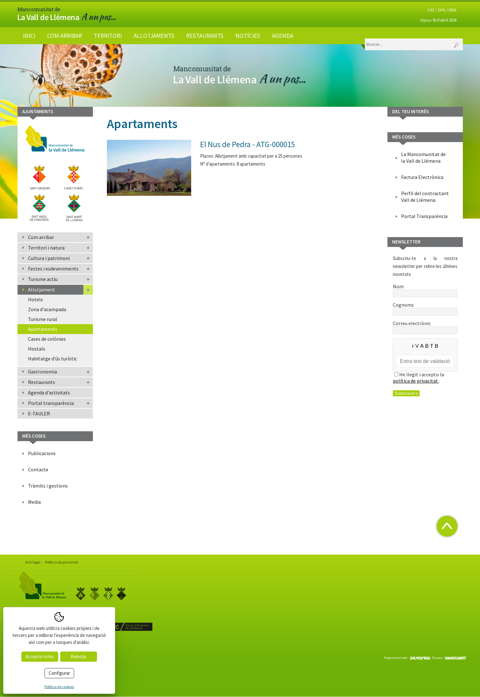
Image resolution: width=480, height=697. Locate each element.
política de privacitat (416, 381)
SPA (441, 10)
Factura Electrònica (422, 177)
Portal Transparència (424, 216)
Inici (29, 35)
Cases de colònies (47, 339)
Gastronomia (42, 371)
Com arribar (64, 35)
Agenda (282, 35)
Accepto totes (39, 656)
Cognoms (425, 308)
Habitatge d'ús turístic (52, 358)
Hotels (35, 299)
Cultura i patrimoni (49, 258)
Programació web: (407, 658)
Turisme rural (42, 319)
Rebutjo (79, 656)
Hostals (36, 348)
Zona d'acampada (47, 309)
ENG (452, 10)
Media (34, 502)
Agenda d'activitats (49, 392)
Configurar (59, 673)
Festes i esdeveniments (53, 268)
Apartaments (42, 329)
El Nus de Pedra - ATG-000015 (247, 144)
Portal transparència (51, 403)
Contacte (38, 469)
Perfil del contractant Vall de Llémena (425, 196)
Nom (425, 289)
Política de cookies (59, 686)
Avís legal (32, 562)
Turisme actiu (43, 279)
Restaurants (205, 35)
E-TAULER (39, 413)
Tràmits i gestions (48, 485)
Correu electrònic (425, 326)
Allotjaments (154, 35)
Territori (108, 35)
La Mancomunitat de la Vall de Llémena (423, 157)
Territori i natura (46, 247)
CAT (431, 10)
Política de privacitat (61, 562)
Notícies (247, 35)
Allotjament (41, 289)
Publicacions (42, 453)
